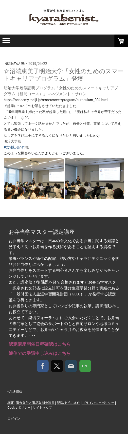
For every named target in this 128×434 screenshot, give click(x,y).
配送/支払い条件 (68, 403)
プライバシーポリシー (98, 403)
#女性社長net (14, 147)
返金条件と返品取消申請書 (35, 403)
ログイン (13, 418)
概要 (10, 403)
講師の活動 (15, 63)
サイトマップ (42, 407)
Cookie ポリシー (19, 407)
